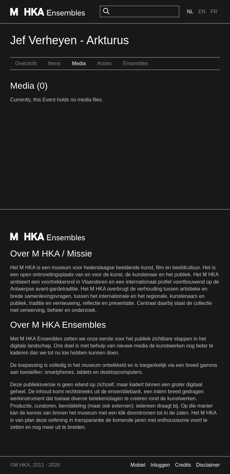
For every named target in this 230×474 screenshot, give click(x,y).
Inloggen (160, 465)
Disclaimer (208, 465)
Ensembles (135, 63)
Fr (214, 11)
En (201, 11)
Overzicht (26, 63)
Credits (183, 465)
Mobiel (137, 465)
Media (79, 63)
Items (54, 63)
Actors (104, 63)
